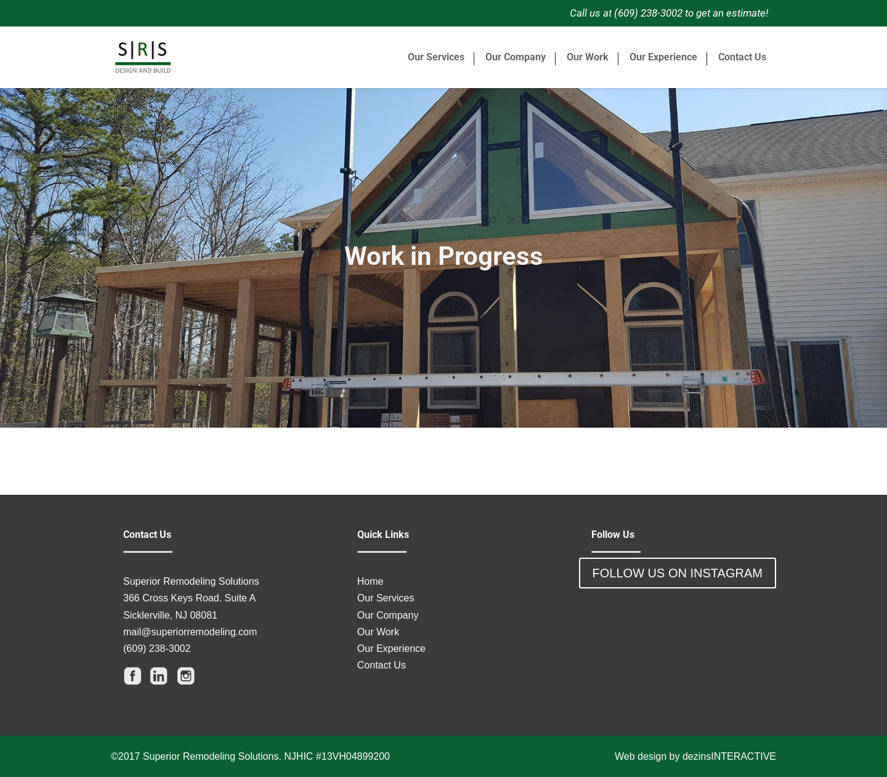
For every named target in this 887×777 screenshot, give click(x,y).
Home (370, 581)
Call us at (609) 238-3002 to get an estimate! (669, 13)
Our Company (515, 57)
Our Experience (663, 57)
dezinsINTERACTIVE (729, 756)
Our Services (436, 57)
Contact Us (742, 57)
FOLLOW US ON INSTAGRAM (678, 573)
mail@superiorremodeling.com (190, 632)
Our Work (588, 57)
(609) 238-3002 (156, 648)
